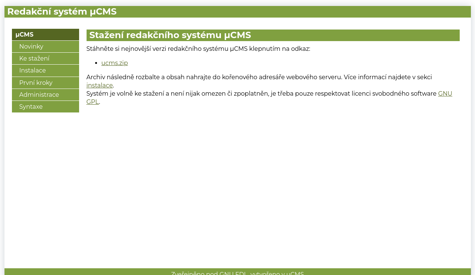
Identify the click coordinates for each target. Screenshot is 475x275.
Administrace (39, 94)
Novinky (31, 46)
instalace (100, 85)
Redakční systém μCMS (62, 11)
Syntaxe (31, 106)
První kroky (36, 82)
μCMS (25, 34)
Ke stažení (34, 58)
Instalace (32, 70)
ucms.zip (114, 63)
